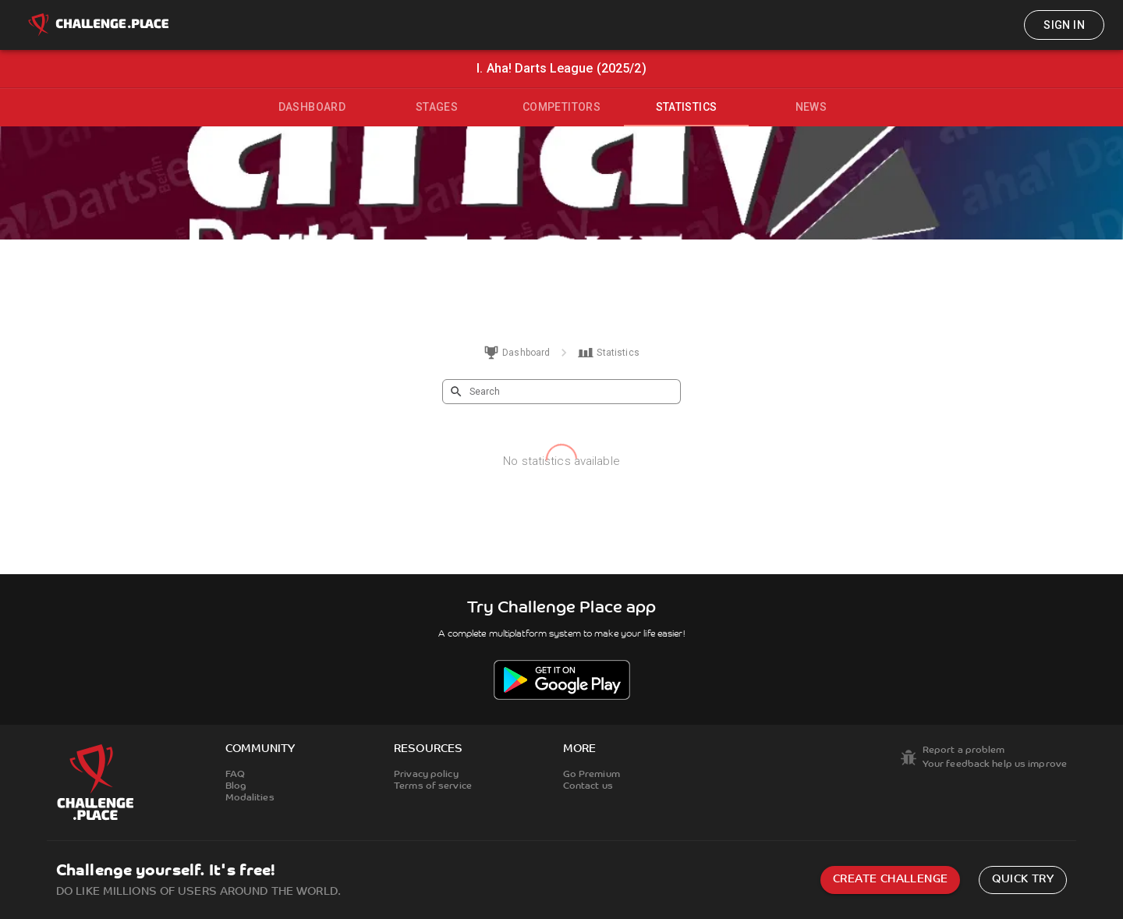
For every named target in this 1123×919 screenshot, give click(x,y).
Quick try (1023, 879)
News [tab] (811, 107)
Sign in (1064, 25)
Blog (235, 786)
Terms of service (433, 786)
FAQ (235, 774)
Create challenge (890, 879)
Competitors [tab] (561, 107)
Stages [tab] (437, 107)
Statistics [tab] (686, 107)
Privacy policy (426, 774)
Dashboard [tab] (312, 107)
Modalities (250, 798)
